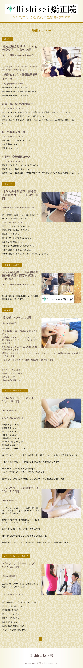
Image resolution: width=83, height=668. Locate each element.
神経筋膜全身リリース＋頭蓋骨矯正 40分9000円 (19, 48)
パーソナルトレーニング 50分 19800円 (19, 565)
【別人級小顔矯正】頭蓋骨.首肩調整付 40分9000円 (20, 195)
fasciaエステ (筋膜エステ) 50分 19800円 (21, 489)
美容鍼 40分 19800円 (17, 318)
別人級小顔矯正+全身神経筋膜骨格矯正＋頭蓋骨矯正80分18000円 (20, 275)
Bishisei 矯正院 (41, 655)
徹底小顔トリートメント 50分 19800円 (19, 399)
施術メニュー (41, 31)
